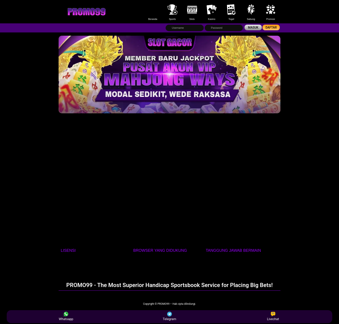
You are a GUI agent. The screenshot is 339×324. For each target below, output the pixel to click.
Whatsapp (66, 316)
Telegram (169, 316)
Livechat (273, 316)
